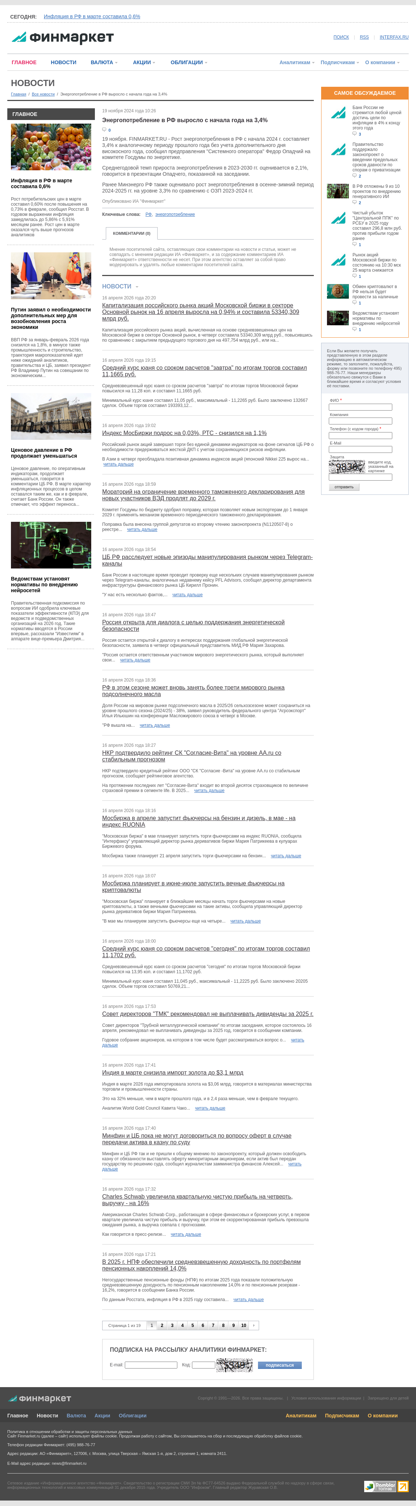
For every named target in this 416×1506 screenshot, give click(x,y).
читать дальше (118, 464)
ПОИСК (341, 37)
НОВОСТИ (63, 62)
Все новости (43, 94)
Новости (47, 1415)
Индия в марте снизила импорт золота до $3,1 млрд (172, 1073)
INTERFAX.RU (394, 37)
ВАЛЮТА (102, 62)
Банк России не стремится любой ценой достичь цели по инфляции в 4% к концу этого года (377, 118)
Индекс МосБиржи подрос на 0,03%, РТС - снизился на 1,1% (184, 433)
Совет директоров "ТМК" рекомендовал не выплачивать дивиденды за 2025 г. (207, 1014)
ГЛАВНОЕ (24, 62)
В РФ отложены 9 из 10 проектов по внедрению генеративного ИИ (377, 191)
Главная (18, 94)
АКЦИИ (142, 62)
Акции (102, 1415)
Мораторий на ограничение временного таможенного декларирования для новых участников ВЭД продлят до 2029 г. (203, 495)
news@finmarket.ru (69, 1463)
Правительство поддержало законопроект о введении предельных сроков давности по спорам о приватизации (376, 157)
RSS (364, 37)
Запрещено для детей (388, 1398)
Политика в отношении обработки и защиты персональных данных (69, 1431)
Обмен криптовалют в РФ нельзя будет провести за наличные (375, 291)
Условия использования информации (326, 1398)
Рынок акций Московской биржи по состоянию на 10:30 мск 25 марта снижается (377, 262)
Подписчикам (338, 62)
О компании (380, 62)
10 (243, 1325)
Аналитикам (295, 62)
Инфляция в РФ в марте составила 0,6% (92, 16)
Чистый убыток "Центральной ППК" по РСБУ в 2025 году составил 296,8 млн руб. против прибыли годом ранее (377, 225)
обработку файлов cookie (277, 1436)
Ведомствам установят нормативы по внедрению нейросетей (44, 584)
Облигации (132, 1415)
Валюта (76, 1415)
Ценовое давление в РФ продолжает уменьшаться (44, 453)
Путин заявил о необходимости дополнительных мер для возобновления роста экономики (51, 318)
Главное (17, 1415)
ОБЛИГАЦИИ (187, 62)
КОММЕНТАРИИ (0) (132, 233)
